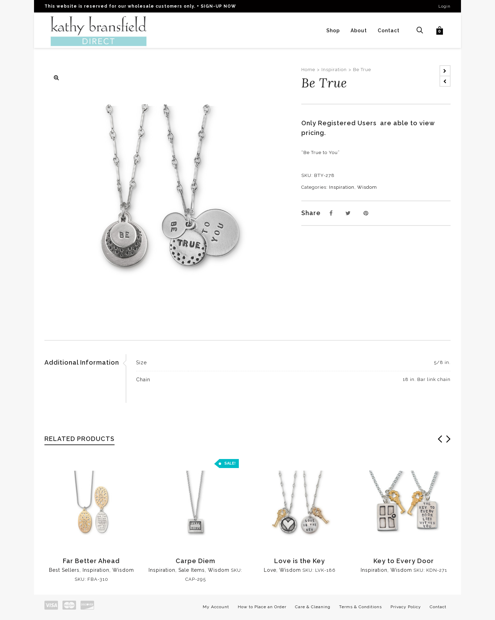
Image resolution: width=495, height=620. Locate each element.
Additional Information (81, 362)
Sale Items (191, 570)
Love (270, 570)
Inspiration (334, 69)
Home (308, 69)
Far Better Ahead (91, 560)
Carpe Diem (195, 560)
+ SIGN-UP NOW (216, 6)
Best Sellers (64, 570)
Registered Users (349, 123)
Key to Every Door (404, 560)
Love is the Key (299, 560)
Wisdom (367, 187)
